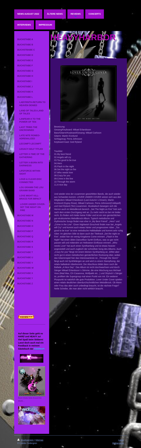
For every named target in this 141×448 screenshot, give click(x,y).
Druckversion (25, 440)
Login (121, 440)
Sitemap (39, 440)
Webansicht (118, 443)
